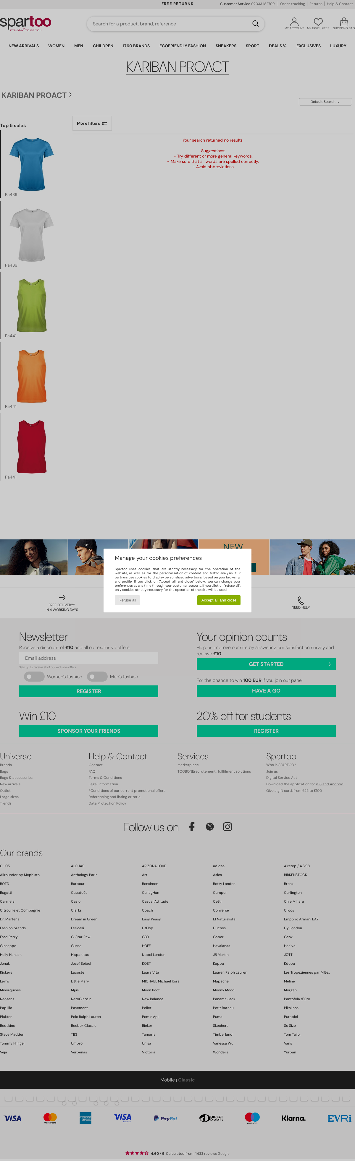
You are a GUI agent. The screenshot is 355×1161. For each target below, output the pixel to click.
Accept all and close (219, 600)
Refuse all (127, 600)
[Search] (256, 24)
